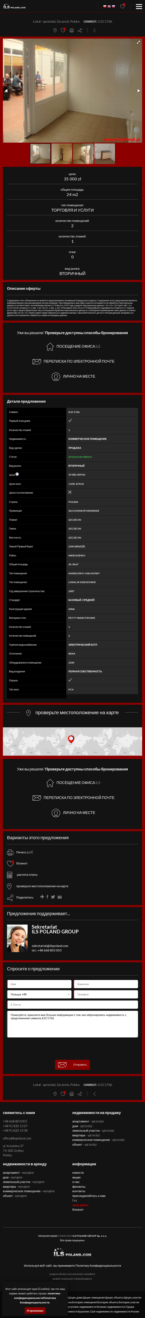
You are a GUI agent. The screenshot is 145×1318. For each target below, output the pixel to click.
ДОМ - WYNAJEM (12, 1177)
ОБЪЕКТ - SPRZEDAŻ (84, 1144)
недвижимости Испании (92, 1306)
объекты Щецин (123, 1297)
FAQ (74, 1200)
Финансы (78, 1186)
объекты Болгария (119, 1302)
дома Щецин (83, 1297)
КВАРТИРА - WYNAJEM (16, 1186)
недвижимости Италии (126, 1311)
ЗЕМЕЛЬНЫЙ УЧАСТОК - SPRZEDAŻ (93, 1130)
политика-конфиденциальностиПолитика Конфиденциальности (37, 1298)
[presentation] (72, 1049)
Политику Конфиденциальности (98, 1265)
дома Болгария (74, 1302)
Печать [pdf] (20, 852)
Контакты (78, 1191)
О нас (76, 1182)
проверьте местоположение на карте (37, 886)
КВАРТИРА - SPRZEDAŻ (86, 1135)
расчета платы (22, 874)
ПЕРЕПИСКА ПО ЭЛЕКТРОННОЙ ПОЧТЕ (74, 361)
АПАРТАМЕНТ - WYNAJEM (18, 1172)
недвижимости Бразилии (75, 1311)
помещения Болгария (96, 1302)
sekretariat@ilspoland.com (50, 946)
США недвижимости (101, 1311)
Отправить (72, 1064)
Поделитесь (24, 897)
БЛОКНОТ (78, 1209)
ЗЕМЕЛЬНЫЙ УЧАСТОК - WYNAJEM (23, 1182)
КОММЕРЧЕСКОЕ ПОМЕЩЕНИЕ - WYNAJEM (29, 1191)
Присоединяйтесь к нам (88, 1196)
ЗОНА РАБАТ (80, 1205)
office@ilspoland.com (17, 1138)
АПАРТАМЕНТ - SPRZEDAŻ (88, 1121)
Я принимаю (35, 1310)
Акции (76, 1177)
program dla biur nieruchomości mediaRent (72, 1274)
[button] (138, 42)
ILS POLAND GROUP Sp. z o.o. (89, 1235)
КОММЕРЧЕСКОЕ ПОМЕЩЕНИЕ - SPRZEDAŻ (98, 1140)
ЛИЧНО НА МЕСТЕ (73, 376)
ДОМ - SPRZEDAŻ (82, 1126)
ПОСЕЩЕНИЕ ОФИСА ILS (73, 347)
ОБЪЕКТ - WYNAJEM (15, 1196)
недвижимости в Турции (120, 1306)
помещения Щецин (102, 1297)
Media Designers (83, 1278)
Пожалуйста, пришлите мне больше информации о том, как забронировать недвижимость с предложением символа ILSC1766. (72, 1024)
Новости (78, 1172)
